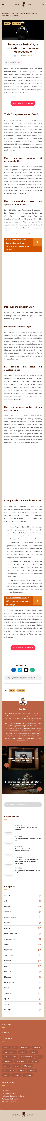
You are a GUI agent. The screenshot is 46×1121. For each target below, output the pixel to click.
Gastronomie (10, 939)
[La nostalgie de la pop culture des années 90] (8, 828)
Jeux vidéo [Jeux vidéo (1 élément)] (20, 1061)
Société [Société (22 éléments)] (32, 1070)
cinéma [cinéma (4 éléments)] (36, 1047)
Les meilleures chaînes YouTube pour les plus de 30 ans (28, 871)
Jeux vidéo (8, 955)
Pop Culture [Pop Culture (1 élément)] (9, 1070)
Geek (7, 23)
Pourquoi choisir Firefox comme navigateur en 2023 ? (26, 849)
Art (5, 901)
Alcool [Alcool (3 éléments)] (6, 1047)
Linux (12, 690)
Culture (7, 922)
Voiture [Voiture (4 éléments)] (16, 1075)
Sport (6, 999)
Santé (6, 988)
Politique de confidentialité (13, 1096)
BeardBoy (23, 709)
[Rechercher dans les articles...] (23, 804)
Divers (7, 928)
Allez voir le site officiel (23, 103)
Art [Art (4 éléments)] (15, 1047)
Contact (5, 1090)
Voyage (7, 1009)
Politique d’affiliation (10, 1099)
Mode (6, 966)
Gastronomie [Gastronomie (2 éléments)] (26, 1057)
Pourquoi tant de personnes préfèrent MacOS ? (28, 839)
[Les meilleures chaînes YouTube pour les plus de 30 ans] (8, 870)
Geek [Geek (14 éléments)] (39, 1057)
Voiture (7, 1004)
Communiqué (10, 917)
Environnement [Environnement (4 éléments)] (10, 1057)
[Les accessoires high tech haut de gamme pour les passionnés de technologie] (8, 860)
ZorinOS (21, 690)
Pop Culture (9, 982)
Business (7, 906)
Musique (7, 977)
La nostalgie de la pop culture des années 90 (26, 828)
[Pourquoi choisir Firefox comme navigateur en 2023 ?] (8, 849)
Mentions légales (9, 1093)
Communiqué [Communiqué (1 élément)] (9, 1052)
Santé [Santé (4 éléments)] (21, 1070)
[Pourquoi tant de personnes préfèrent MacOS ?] (8, 839)
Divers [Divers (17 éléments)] (33, 1052)
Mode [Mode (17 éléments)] (6, 1066)
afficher (17, 62)
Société (7, 993)
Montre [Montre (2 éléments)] (16, 1066)
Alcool (7, 895)
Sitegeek (5, 1032)
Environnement (11, 933)
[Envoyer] (39, 804)
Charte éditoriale (9, 1102)
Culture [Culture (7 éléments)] (23, 1052)
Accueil (5, 13)
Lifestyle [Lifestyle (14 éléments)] (33, 1061)
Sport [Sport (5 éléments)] (6, 1075)
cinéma (7, 912)
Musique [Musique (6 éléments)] (27, 1066)
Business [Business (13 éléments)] (24, 1047)
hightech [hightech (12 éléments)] (7, 1061)
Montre (7, 971)
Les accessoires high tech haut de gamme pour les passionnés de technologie (26, 861)
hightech (16, 23)
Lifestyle (7, 961)
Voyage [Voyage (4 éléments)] (27, 1075)
